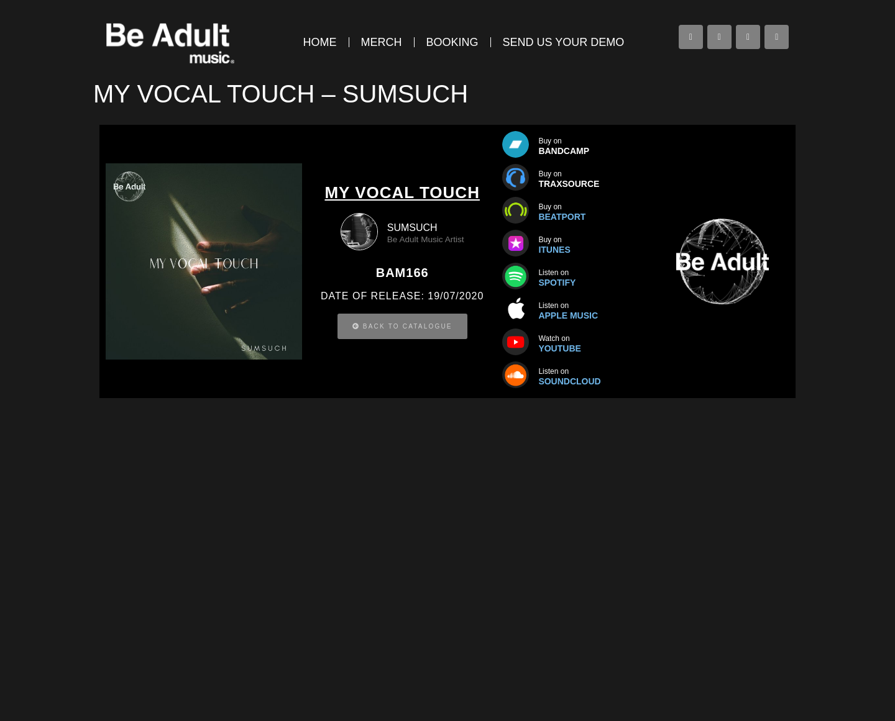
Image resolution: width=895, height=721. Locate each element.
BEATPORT (561, 216)
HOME (320, 42)
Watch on (553, 338)
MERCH (381, 42)
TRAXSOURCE (568, 183)
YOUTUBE (559, 348)
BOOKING (452, 42)
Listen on (553, 371)
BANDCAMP (563, 151)
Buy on (549, 141)
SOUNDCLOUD (569, 381)
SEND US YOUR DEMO (564, 42)
